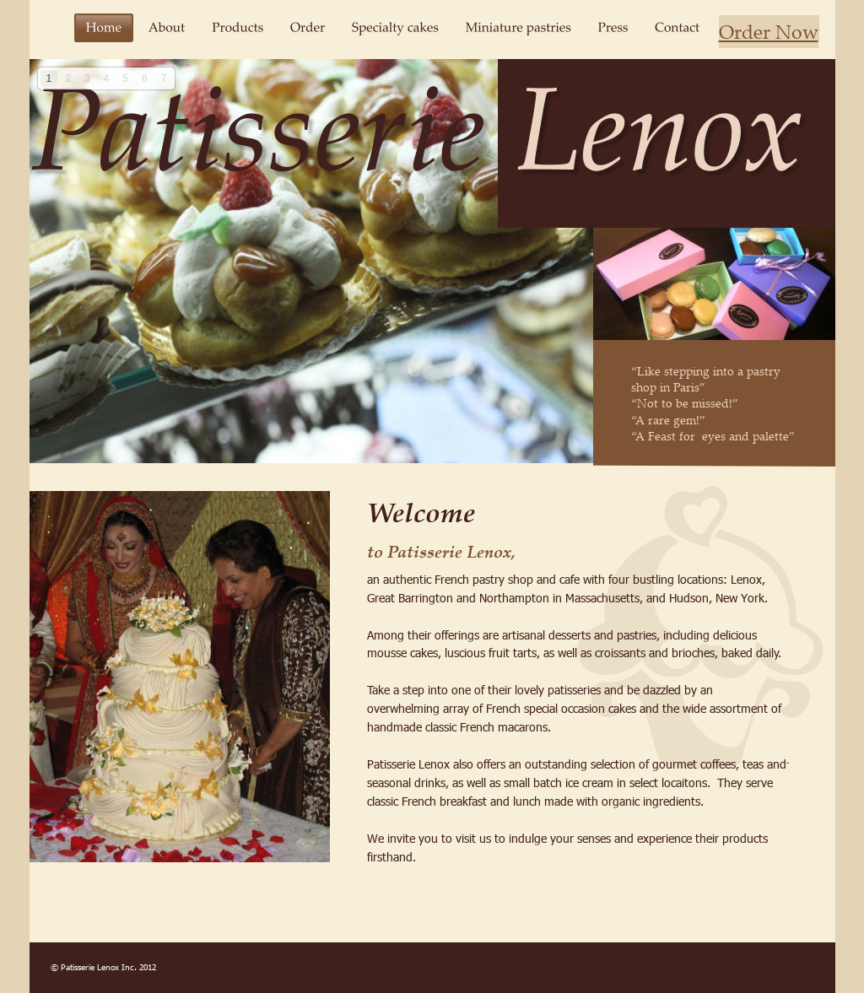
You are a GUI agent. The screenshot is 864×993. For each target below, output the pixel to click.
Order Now (768, 32)
